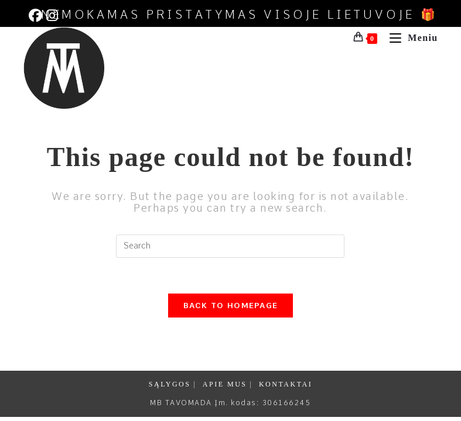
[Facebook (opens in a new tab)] (36, 15)
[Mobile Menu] (409, 38)
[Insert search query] (230, 246)
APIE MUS (225, 384)
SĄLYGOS (170, 384)
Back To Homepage (230, 305)
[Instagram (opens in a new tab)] (51, 15)
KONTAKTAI (285, 384)
